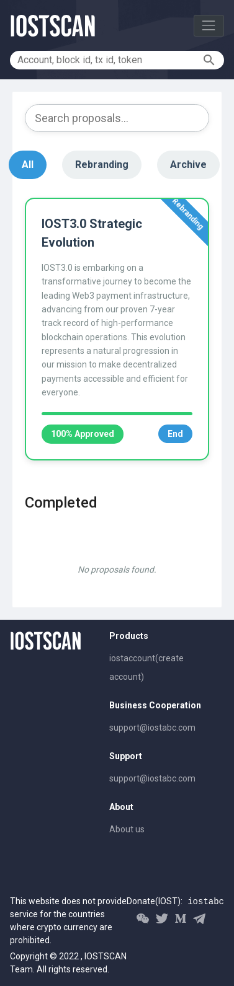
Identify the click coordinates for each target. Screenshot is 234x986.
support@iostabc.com (152, 728)
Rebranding (101, 164)
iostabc (205, 902)
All (28, 164)
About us (127, 829)
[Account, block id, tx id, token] (108, 60)
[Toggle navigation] (209, 26)
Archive (188, 164)
